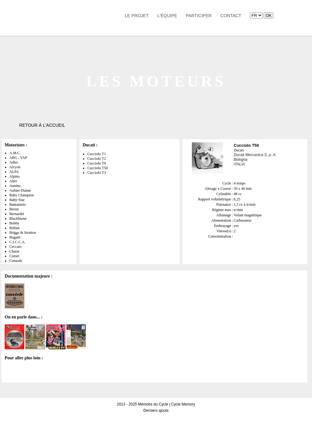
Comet (14, 256)
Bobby (14, 223)
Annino (15, 186)
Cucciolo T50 (97, 168)
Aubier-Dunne (20, 190)
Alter (13, 181)
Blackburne (18, 218)
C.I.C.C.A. (17, 242)
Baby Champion (21, 195)
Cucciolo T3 (96, 172)
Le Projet (137, 15)
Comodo (15, 260)
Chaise (14, 251)
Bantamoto (17, 204)
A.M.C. (15, 153)
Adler (13, 162)
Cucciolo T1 (96, 154)
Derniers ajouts (156, 410)
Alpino (14, 176)
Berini (14, 209)
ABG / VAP (18, 157)
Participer (199, 15)
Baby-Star (17, 200)
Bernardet (16, 214)
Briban (14, 228)
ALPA (14, 172)
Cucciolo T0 (96, 163)
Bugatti (14, 237)
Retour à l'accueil (42, 125)
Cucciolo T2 (96, 158)
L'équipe (167, 15)
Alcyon (14, 167)
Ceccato (15, 246)
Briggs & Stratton (22, 232)
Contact (230, 15)
